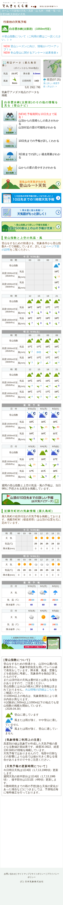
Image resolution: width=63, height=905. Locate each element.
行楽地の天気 (19, 10)
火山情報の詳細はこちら (40, 689)
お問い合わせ (10, 874)
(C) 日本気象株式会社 (32, 881)
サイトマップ (24, 874)
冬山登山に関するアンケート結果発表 (31, 52)
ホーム (5, 10)
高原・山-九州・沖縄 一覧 (42, 10)
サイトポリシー (38, 874)
